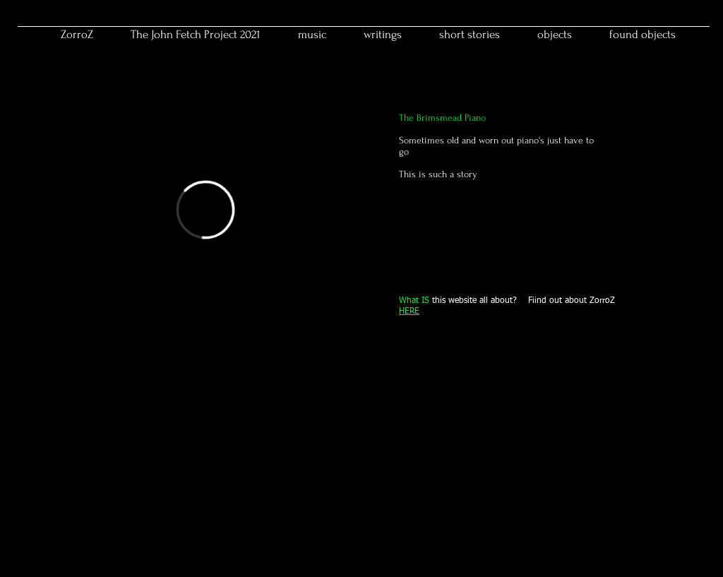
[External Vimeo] (205, 210)
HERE (409, 311)
